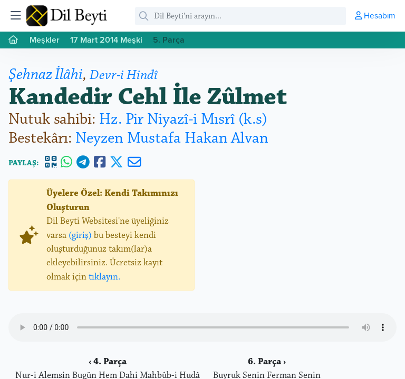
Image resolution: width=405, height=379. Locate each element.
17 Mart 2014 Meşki (106, 40)
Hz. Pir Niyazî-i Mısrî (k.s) (183, 119)
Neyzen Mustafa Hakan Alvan (171, 138)
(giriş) (80, 235)
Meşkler (45, 40)
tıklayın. (104, 277)
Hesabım (375, 15)
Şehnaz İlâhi (45, 74)
